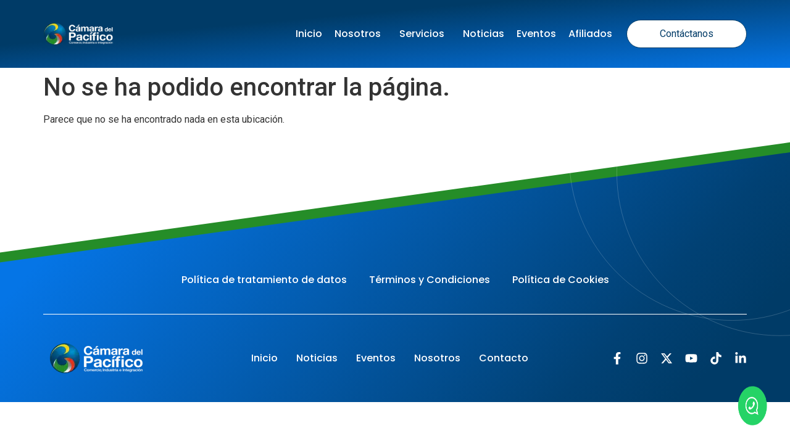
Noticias (483, 34)
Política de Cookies (560, 280)
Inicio (309, 34)
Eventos (536, 34)
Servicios (425, 34)
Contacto (503, 358)
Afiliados (590, 34)
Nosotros (361, 34)
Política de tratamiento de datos (264, 280)
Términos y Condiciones (429, 280)
